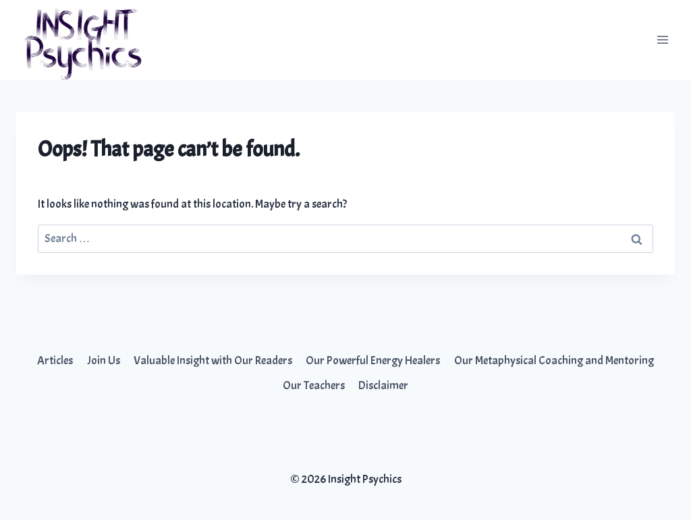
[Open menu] (662, 39)
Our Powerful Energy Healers (373, 360)
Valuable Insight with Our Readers (213, 360)
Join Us (103, 360)
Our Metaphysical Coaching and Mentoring (554, 360)
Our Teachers (314, 385)
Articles (55, 360)
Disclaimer (383, 385)
